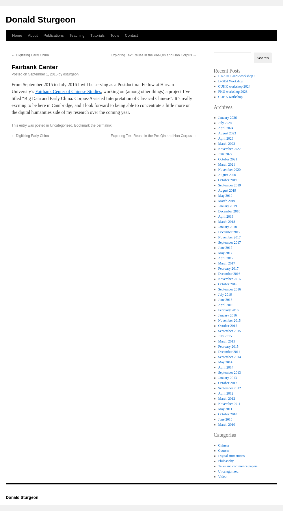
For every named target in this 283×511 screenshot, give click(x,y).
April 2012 (225, 393)
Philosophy (226, 461)
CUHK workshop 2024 (234, 86)
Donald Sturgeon (41, 19)
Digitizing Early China (30, 55)
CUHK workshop (230, 97)
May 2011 (225, 409)
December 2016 (229, 274)
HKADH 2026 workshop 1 (237, 76)
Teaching (77, 35)
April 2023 (225, 138)
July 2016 (225, 294)
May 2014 (225, 362)
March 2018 (226, 222)
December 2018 (229, 211)
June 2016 (225, 300)
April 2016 (225, 305)
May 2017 (225, 253)
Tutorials (97, 35)
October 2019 (227, 180)
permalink (103, 125)
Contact (131, 35)
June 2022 (225, 154)
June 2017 (225, 248)
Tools (114, 35)
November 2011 (229, 404)
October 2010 (227, 414)
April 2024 (225, 128)
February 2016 (228, 310)
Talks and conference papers (238, 466)
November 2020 (229, 170)
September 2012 (229, 388)
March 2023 (226, 144)
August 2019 (227, 190)
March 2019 (226, 201)
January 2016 (227, 315)
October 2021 (227, 159)
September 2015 (229, 331)
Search (262, 58)
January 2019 (227, 206)
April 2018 (225, 216)
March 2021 (226, 164)
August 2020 (227, 175)
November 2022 (229, 149)
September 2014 (229, 357)
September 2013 (229, 373)
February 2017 (228, 268)
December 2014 (229, 352)
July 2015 (225, 336)
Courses (224, 451)
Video (222, 477)
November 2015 (229, 321)
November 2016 (229, 279)
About (33, 35)
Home (17, 35)
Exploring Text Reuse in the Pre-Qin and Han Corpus (153, 55)
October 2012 (227, 383)
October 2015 (227, 326)
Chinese (224, 445)
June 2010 (225, 419)
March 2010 (226, 425)
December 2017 (229, 232)
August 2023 (227, 133)
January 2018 (227, 227)
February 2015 (228, 347)
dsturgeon (71, 74)
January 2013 (227, 378)
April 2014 (225, 367)
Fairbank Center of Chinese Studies (68, 91)
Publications (54, 35)
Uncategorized (228, 471)
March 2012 (226, 399)
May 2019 (225, 196)
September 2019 (229, 185)
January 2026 (227, 118)
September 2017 (229, 242)
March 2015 (226, 341)
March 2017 (226, 263)
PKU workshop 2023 (232, 92)
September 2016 (229, 289)
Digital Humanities (231, 456)
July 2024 (225, 123)
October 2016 (227, 284)
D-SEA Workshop (230, 81)
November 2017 (229, 237)
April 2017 (225, 258)
